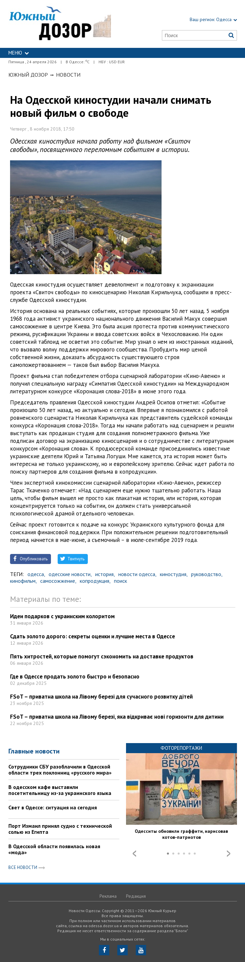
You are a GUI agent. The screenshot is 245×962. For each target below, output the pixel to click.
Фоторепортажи (181, 748)
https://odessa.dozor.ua (59, 24)
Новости (68, 74)
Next (228, 853)
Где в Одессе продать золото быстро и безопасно (74, 676)
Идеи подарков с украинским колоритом (62, 616)
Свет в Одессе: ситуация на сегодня (52, 807)
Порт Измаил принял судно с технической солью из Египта (60, 828)
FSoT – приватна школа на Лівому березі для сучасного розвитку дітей (101, 696)
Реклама (108, 896)
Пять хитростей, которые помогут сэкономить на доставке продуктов (101, 656)
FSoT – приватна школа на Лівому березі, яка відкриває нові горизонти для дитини (117, 716)
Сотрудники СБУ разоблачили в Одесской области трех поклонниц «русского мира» (60, 769)
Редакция (136, 896)
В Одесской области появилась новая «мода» (54, 849)
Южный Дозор (28, 74)
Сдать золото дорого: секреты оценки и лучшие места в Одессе (92, 636)
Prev (134, 853)
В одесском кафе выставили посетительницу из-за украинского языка (59, 790)
